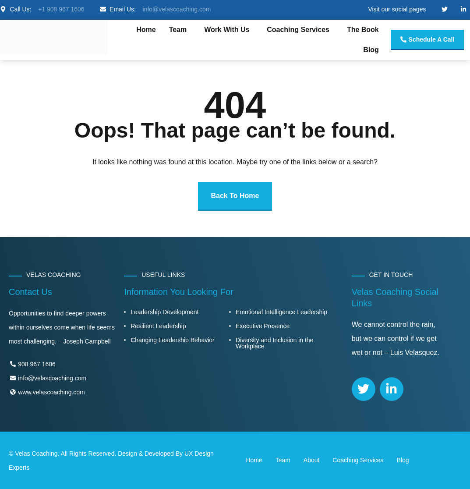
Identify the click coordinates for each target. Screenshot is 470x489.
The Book (363, 29)
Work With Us (226, 29)
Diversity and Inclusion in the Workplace (274, 343)
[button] (180, 30)
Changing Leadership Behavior (172, 340)
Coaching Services (298, 29)
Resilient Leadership (158, 326)
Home (145, 29)
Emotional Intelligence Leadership (281, 311)
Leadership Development (164, 311)
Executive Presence (263, 326)
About (311, 460)
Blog (370, 49)
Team (178, 29)
